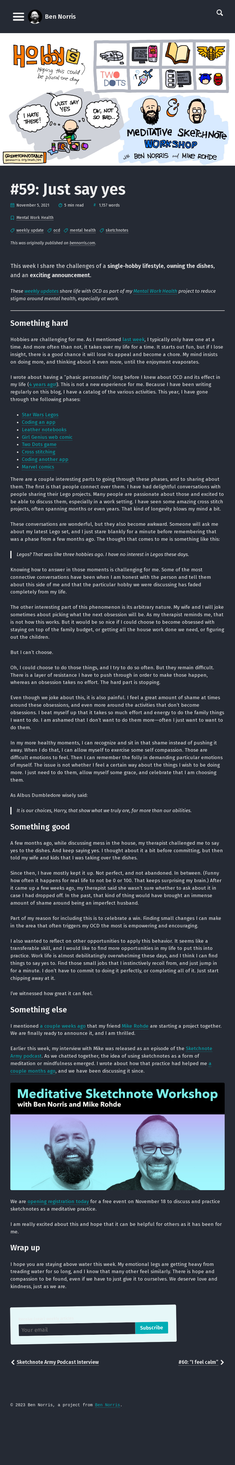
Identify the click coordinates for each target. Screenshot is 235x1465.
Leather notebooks (45, 435)
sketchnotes (117, 230)
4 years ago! (49, 388)
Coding (30, 466)
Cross (28, 458)
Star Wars (33, 419)
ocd (56, 230)
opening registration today (59, 1246)
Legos (53, 419)
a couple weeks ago (65, 1068)
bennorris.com (82, 243)
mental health (83, 230)
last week (137, 341)
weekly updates (43, 292)
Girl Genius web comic (48, 443)
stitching (46, 458)
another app (55, 466)
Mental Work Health (34, 217)
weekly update (30, 230)
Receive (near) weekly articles (46, 1366)
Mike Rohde (140, 1068)
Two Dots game (40, 450)
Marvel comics (39, 474)
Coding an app (39, 427)
